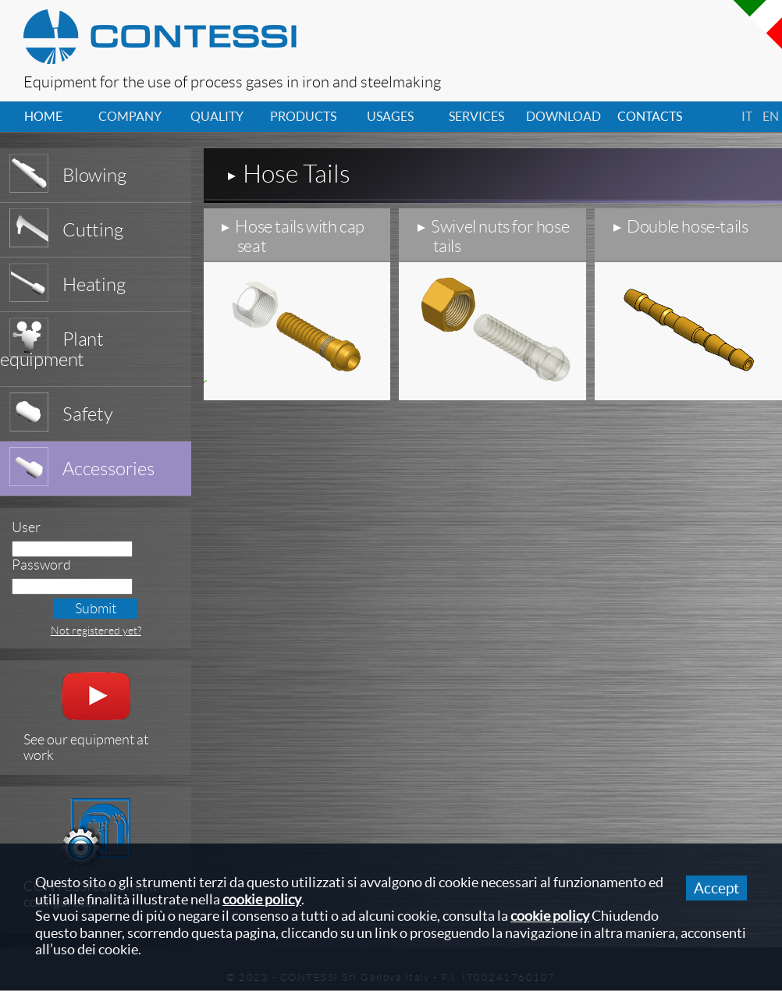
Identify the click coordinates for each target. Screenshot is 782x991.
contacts (649, 116)
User (26, 527)
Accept (716, 888)
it (746, 116)
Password (41, 565)
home (43, 116)
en (770, 116)
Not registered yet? (96, 630)
